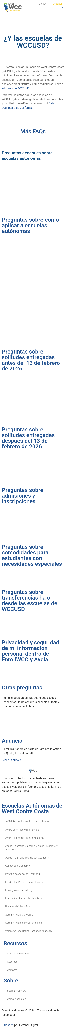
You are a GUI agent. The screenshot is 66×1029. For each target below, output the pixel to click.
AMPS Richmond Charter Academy (24, 837)
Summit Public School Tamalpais (23, 922)
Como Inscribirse (16, 999)
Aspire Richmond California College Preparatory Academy (31, 848)
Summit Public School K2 (19, 914)
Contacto (12, 969)
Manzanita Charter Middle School (23, 898)
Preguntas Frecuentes (19, 953)
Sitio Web (8, 1025)
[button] (62, 9)
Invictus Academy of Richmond (22, 874)
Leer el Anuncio (11, 760)
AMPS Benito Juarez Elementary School (27, 821)
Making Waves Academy (18, 890)
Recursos (12, 961)
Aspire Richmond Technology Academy (27, 857)
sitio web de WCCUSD (15, 88)
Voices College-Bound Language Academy (28, 931)
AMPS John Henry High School (22, 829)
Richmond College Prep (18, 906)
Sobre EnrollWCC (16, 990)
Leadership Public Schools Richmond (25, 882)
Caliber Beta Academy (17, 865)
